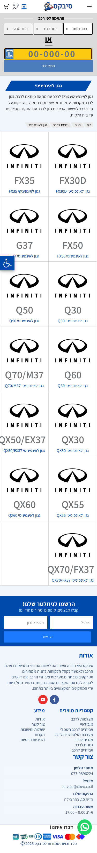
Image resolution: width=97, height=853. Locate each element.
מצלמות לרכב (82, 719)
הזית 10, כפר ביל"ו (78, 799)
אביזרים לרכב (82, 750)
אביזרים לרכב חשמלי (76, 729)
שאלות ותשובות (32, 729)
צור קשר (38, 724)
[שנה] (18, 29)
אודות (40, 719)
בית (89, 125)
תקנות (40, 734)
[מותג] (78, 29)
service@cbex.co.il (77, 786)
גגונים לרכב (61, 125)
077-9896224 (82, 773)
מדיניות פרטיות (32, 739)
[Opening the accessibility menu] (7, 263)
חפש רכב (48, 66)
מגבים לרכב (83, 739)
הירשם (47, 636)
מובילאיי (86, 724)
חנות (77, 125)
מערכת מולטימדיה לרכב (73, 734)
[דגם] (48, 29)
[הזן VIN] (48, 53)
